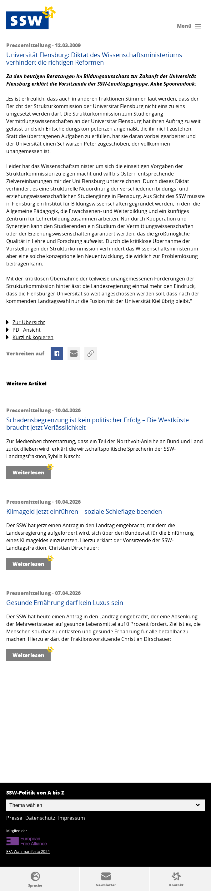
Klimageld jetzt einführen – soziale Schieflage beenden (84, 511)
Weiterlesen (32, 471)
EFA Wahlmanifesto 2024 (28, 851)
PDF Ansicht (23, 330)
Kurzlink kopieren (29, 337)
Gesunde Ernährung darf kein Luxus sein (64, 602)
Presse (14, 817)
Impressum (71, 817)
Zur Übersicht (25, 322)
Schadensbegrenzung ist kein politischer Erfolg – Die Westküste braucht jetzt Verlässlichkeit (97, 423)
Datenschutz (40, 817)
